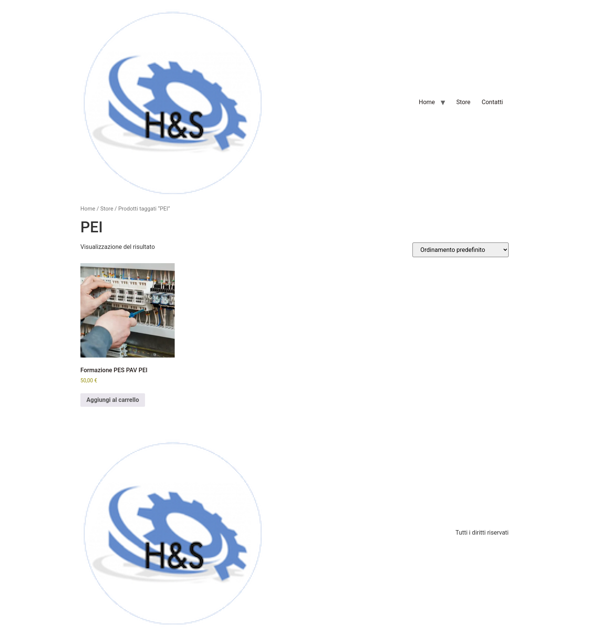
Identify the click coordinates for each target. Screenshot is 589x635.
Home (427, 102)
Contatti (492, 102)
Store (463, 102)
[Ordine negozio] (460, 249)
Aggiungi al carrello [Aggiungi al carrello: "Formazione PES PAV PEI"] (112, 399)
